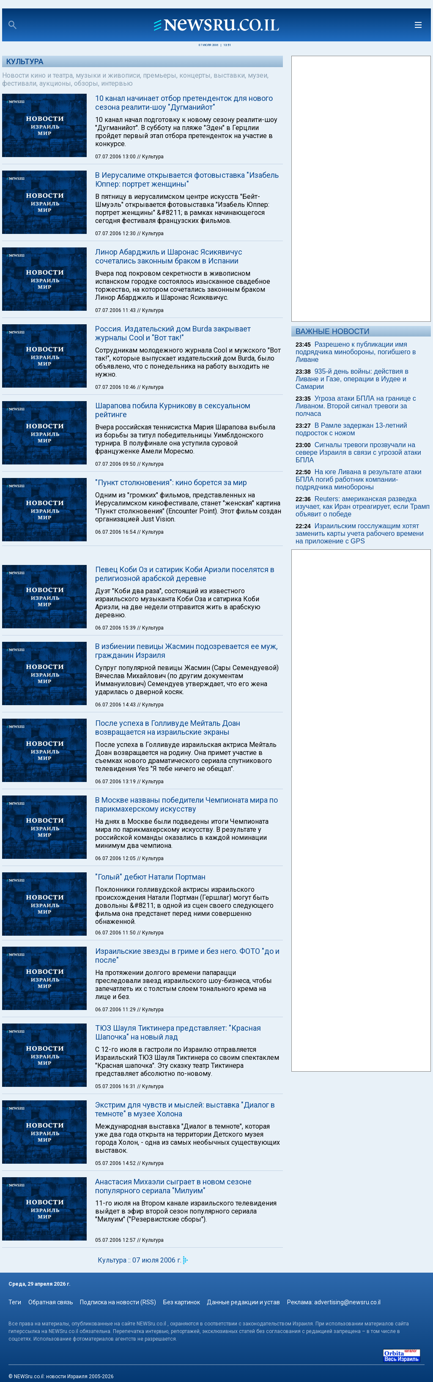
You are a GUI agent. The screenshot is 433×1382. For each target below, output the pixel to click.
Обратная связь (50, 1302)
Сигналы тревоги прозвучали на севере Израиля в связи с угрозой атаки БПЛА (358, 452)
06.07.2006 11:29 (116, 1010)
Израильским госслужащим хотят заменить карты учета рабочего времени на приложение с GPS (360, 533)
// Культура (150, 157)
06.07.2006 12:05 (116, 858)
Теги (14, 1302)
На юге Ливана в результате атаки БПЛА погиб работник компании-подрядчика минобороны (359, 479)
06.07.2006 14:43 (116, 705)
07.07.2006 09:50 (116, 464)
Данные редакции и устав (243, 1302)
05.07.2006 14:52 (116, 1163)
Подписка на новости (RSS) (118, 1302)
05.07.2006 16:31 (116, 1086)
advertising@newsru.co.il (347, 1302)
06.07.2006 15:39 (116, 628)
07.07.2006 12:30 (116, 233)
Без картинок (181, 1302)
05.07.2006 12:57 (116, 1240)
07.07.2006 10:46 (116, 387)
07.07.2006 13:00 (116, 157)
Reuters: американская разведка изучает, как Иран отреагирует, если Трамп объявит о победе (363, 506)
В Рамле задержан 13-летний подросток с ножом (351, 429)
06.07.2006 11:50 (116, 933)
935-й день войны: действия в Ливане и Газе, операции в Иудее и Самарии (352, 379)
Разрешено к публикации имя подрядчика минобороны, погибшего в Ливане (356, 352)
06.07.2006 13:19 (116, 782)
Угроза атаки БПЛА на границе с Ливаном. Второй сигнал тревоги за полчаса (356, 406)
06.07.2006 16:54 (116, 532)
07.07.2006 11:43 (116, 310)
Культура (25, 61)
